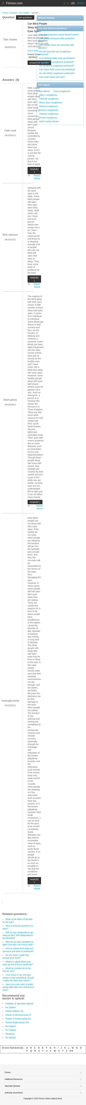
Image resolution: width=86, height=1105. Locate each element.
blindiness (33, 57)
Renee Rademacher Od (17, 1022)
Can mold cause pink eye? (52, 77)
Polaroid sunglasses (49, 98)
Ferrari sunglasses (48, 117)
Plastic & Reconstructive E (18, 1015)
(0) (73, 3)
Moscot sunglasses (48, 106)
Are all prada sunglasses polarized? (56, 62)
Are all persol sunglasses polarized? (56, 65)
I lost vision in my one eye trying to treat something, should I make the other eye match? (18, 978)
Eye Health (24, 13)
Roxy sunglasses (62, 91)
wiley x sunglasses (48, 95)
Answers (13, 13)
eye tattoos (44, 91)
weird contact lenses (49, 121)
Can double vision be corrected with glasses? (56, 46)
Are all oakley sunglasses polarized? (57, 73)
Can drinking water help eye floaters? (57, 58)
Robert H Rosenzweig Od (17, 1018)
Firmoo (5, 13)
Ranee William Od (14, 1011)
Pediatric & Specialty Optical (19, 1003)
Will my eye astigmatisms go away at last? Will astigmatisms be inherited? (18, 935)
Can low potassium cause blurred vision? (59, 34)
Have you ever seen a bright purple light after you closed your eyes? (18, 987)
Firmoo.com (14, 3)
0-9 (71, 1051)
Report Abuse (33, 51)
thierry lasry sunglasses (50, 102)
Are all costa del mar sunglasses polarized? (54, 53)
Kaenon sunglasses (48, 110)
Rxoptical (10, 1034)
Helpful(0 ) (34, 279)
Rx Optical (10, 1007)
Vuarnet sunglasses (48, 114)
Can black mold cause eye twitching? (57, 69)
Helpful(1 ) (34, 170)
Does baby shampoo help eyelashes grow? (56, 39)
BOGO (81, 3)
